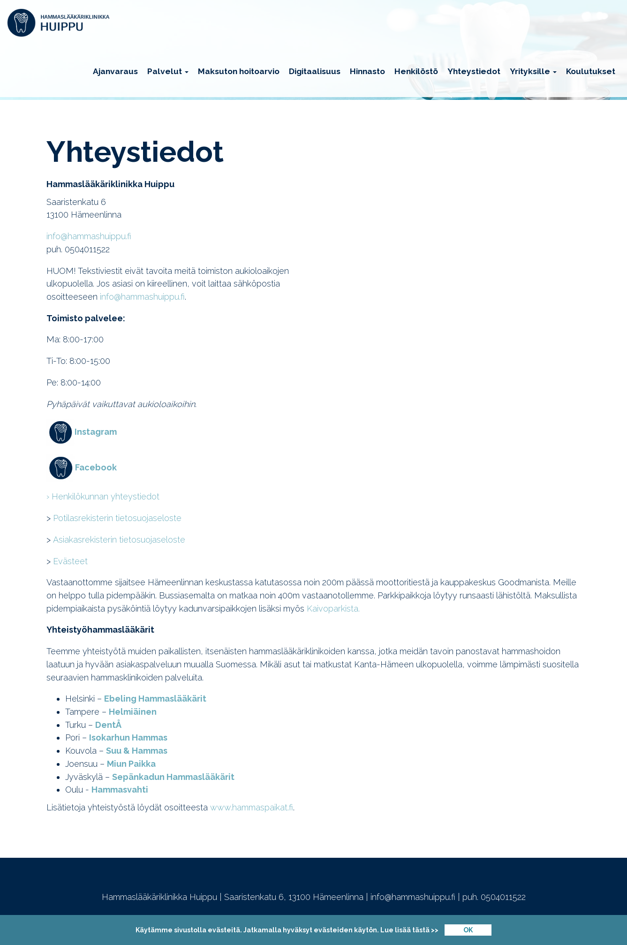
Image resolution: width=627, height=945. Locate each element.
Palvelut (168, 71)
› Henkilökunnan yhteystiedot (102, 496)
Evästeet (70, 561)
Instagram (96, 432)
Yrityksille (533, 71)
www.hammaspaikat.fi (251, 807)
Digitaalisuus (314, 71)
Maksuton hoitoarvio (239, 71)
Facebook (96, 467)
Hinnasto (367, 71)
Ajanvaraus (115, 71)
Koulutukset (590, 71)
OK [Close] (468, 930)
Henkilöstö (416, 71)
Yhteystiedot (473, 71)
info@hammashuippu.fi (88, 236)
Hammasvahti (119, 789)
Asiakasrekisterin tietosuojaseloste (119, 539)
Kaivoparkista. (333, 608)
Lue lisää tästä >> (409, 930)
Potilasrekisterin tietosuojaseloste (117, 518)
